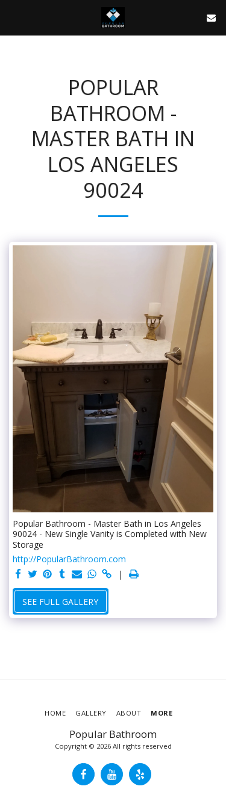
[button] (13, 17)
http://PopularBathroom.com (69, 559)
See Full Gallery (60, 601)
